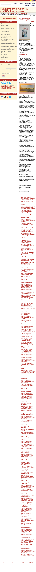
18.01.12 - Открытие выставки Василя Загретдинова (26, 313)
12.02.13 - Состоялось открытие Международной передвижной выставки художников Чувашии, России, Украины (28, 373)
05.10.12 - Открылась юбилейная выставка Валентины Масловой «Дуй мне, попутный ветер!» (27, 345)
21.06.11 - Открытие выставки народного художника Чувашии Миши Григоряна (26, 286)
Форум (3, 56)
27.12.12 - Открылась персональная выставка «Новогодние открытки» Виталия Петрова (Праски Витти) (28, 366)
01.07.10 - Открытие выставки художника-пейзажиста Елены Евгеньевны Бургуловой (27, 212)
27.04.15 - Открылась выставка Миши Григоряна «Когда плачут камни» (27, 519)
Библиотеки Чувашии (6, 52)
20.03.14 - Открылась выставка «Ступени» (26, 442)
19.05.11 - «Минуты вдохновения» (26, 277)
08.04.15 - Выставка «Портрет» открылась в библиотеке (27, 515)
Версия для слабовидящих (8, 18)
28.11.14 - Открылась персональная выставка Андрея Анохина (27, 495)
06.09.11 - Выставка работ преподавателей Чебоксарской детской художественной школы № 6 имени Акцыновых (28, 298)
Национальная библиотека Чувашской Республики (14, 10)
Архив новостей (15, 13)
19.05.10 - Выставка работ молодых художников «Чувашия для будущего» (28, 207)
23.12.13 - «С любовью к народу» (27, 430)
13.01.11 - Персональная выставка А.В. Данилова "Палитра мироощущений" (27, 254)
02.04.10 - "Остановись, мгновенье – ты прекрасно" (27, 203)
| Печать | (32, 21)
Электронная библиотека (22, 1)
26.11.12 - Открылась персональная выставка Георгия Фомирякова (27, 356)
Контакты (33, 5)
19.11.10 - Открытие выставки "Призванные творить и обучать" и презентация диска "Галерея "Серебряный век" (27, 247)
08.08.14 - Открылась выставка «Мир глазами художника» (27, 482)
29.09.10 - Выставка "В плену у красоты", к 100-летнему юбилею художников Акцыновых (27, 229)
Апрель (28, 13)
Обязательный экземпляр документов (7, 40)
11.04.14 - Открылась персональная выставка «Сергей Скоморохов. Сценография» (27, 450)
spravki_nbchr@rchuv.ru (6, 86)
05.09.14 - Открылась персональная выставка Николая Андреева (27, 486)
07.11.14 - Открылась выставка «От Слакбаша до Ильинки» (27, 445)
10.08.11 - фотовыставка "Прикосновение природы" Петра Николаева (27, 264)
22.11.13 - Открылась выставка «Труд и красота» (26, 426)
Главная (3, 23)
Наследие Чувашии (6, 51)
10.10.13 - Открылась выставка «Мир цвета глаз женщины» (28, 417)
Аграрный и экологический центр (9, 46)
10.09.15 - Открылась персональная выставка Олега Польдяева (27, 536)
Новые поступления (6, 34)
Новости (27, 5)
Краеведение (4, 37)
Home (7, 13)
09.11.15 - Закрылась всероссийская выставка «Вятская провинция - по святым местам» (27, 546)
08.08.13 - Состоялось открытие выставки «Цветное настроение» (27, 407)
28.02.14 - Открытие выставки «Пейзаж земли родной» (28, 438)
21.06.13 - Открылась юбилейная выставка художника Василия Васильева (26, 398)
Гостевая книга (4, 57)
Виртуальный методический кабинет (7, 44)
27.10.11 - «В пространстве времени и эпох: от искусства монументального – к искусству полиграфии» (27, 304)
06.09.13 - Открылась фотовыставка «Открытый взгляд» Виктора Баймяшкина (26, 412)
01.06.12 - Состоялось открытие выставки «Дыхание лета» (26, 339)
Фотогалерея (4, 54)
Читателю (3, 27)
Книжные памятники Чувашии (8, 49)
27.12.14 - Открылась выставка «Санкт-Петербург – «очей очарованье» (26, 504)
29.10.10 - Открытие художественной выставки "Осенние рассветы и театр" (26, 240)
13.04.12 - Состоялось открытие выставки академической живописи (28, 330)
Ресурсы (21, 3)
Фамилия (4, 67)
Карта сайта (4, 59)
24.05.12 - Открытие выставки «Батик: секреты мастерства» (26, 335)
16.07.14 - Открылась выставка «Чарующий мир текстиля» (27, 472)
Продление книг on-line (6, 88)
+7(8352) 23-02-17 (6, 85)
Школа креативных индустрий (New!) (8, 29)
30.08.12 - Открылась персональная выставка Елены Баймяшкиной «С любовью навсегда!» (27, 291)
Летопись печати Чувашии (7, 42)
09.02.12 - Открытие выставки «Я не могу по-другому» (27, 317)
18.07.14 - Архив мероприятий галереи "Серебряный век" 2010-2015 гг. (27, 477)
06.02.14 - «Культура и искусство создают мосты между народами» (28, 433)
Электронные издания (6, 48)
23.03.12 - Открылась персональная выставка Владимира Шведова (27, 281)
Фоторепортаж (23, 54)
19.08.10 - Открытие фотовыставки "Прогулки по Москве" (28, 220)
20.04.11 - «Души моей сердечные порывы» (27, 274)
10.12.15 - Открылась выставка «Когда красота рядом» (27, 556)
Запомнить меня (5, 73)
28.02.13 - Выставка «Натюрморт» (26, 377)
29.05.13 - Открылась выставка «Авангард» (27, 394)
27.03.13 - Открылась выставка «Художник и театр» (27, 385)
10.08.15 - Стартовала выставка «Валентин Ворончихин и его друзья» (26, 531)
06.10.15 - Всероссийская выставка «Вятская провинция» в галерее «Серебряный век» (27, 540)
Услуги (15, 3)
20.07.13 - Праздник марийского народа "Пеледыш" (26, 403)
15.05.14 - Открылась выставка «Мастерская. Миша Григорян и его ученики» (27, 456)
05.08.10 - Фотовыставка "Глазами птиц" (27, 216)
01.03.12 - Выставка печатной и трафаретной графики (27, 322)
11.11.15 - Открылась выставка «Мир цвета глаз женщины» (28, 551)
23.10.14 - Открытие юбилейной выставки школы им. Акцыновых (27, 491)
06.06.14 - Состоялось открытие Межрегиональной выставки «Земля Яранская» (26, 462)
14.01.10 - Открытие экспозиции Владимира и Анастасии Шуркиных (28, 198)
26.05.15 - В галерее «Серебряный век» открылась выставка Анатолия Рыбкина (26, 525)
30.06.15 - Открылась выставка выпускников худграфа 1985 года (27, 326)
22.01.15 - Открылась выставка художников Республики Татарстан (27, 499)
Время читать (4, 33)
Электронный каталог (30, 3)
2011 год (23, 13)
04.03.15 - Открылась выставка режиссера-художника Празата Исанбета (26, 510)
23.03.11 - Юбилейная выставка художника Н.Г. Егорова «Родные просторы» (27, 269)
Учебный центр (5, 31)
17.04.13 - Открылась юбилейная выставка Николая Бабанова (26, 390)
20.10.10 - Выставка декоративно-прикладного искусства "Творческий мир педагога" (28, 235)
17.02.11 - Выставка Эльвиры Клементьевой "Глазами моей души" (27, 259)
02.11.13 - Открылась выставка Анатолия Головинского (26, 422)
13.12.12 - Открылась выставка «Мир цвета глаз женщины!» (28, 360)
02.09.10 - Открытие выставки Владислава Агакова (27, 225)
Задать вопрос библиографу (8, 87)
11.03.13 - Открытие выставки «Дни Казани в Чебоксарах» (27, 381)
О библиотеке (4, 25)
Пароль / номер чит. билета (7, 69)
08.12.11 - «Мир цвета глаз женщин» (28, 309)
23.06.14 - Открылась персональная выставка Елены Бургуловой (27, 468)
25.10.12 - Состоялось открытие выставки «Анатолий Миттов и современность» (26, 351)
